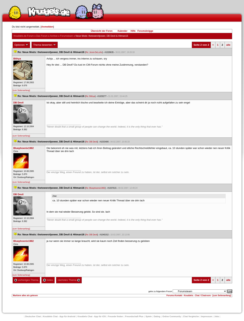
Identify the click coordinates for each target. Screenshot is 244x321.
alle (228, 44)
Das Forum (41, 36)
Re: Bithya (90, 96)
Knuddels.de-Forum (24, 36)
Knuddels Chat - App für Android (59, 316)
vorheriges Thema (26, 280)
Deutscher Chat (33, 316)
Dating (157, 316)
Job (216, 316)
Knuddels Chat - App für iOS (92, 316)
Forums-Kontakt (174, 295)
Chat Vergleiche (191, 316)
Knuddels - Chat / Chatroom (197, 295)
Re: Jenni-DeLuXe (94, 52)
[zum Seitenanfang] (21, 90)
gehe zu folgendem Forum (160, 291)
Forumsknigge (145, 31)
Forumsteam (66, 36)
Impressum (206, 316)
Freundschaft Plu (134, 316)
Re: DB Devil (91, 142)
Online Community (171, 316)
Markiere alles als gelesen (25, 295)
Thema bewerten (44, 44)
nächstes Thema (69, 280)
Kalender (122, 31)
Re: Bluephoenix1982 (95, 188)
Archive (54, 36)
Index (48, 280)
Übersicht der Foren (101, 31)
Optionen (21, 44)
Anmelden (47, 26)
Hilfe (133, 31)
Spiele (148, 316)
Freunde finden (115, 316)
